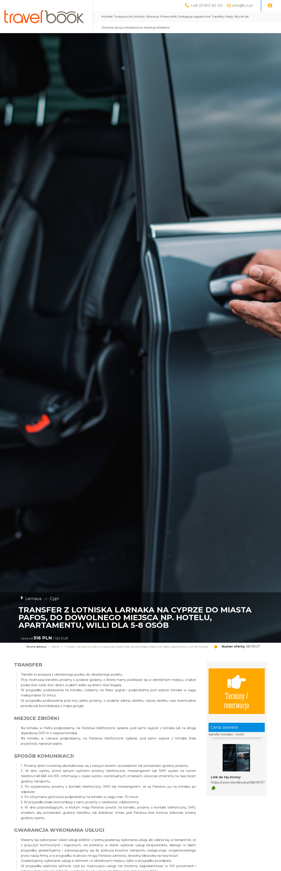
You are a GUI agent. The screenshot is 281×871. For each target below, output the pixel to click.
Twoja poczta (123, 16)
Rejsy (229, 16)
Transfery (218, 16)
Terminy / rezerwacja (236, 691)
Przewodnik (168, 16)
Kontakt (107, 16)
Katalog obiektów (157, 27)
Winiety (139, 16)
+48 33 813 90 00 (206, 5)
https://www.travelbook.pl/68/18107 (238, 782)
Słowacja (152, 16)
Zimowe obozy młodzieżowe (122, 27)
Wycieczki (241, 16)
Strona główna (36, 646)
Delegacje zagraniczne (194, 16)
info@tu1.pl (242, 5)
